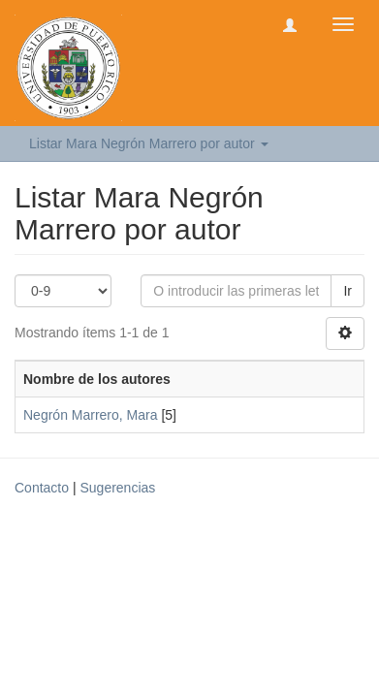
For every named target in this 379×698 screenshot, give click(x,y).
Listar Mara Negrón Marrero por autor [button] (148, 143)
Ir (347, 291)
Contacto (42, 487)
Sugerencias (117, 487)
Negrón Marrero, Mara (90, 415)
